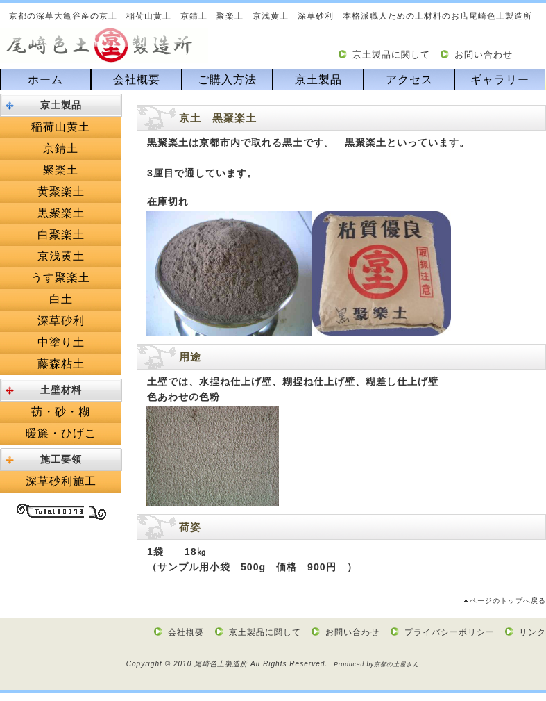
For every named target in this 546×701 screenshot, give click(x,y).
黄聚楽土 (61, 191)
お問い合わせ (483, 54)
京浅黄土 (61, 256)
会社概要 (136, 79)
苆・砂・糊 (60, 412)
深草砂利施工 (61, 481)
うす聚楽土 (60, 277)
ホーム (45, 79)
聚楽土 (60, 170)
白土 (61, 299)
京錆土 (60, 148)
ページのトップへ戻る (508, 600)
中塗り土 (61, 342)
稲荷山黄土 (60, 127)
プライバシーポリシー (449, 632)
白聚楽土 (61, 234)
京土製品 (318, 79)
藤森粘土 (61, 364)
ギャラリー (499, 79)
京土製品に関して (391, 54)
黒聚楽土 (61, 213)
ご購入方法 (227, 79)
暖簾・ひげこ (61, 433)
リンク (532, 632)
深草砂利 (61, 321)
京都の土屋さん (397, 664)
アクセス (409, 79)
